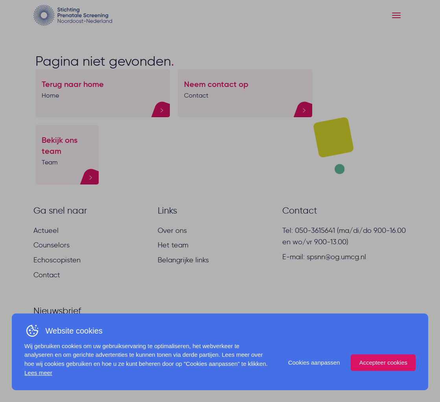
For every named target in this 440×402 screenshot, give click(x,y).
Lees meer (38, 372)
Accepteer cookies (383, 362)
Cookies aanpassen (314, 362)
